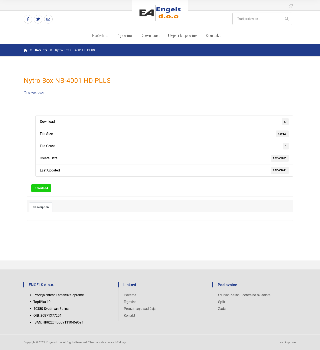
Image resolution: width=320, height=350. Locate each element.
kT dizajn (121, 342)
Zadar (222, 309)
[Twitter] (38, 19)
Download (41, 188)
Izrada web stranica (102, 342)
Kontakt (129, 315)
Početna (130, 295)
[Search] (287, 19)
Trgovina (130, 302)
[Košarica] (290, 5)
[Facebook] (28, 19)
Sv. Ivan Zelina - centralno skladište (244, 295)
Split (221, 302)
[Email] (48, 19)
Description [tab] (41, 207)
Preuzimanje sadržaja (140, 309)
